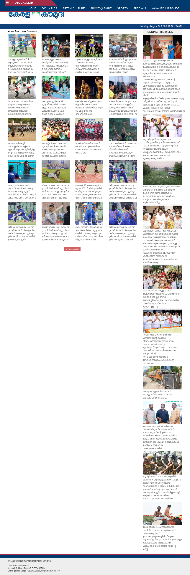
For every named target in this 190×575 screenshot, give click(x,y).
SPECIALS (139, 8)
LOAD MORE (72, 249)
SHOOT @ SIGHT (101, 8)
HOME (32, 8)
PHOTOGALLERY (20, 2)
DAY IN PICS (49, 8)
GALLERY (21, 31)
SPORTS (122, 8)
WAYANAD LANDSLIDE (165, 8)
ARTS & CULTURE (74, 8)
